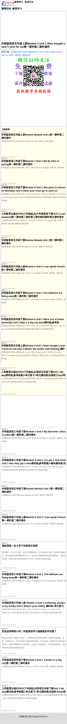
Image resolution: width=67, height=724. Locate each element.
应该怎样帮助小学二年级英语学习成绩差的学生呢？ (29, 631)
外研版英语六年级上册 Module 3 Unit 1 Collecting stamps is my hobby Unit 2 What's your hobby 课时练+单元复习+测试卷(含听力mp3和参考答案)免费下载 (33, 606)
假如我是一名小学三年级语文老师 (20, 545)
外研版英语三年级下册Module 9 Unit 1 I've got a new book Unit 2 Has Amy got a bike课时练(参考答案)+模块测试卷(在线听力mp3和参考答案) (34, 463)
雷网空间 (6, 8)
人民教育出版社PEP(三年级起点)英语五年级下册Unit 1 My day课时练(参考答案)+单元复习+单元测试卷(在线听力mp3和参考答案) (33, 375)
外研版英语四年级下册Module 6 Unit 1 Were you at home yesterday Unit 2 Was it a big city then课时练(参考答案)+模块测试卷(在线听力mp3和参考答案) (32, 322)
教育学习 (18, 2)
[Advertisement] (33, 26)
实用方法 (29, 2)
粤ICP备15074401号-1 (38, 717)
